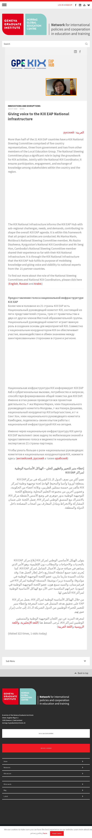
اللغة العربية (65, 626)
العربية (80, 132)
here (45, 833)
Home (5, 761)
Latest (6, 796)
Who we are (7, 774)
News (22, 109)
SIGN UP (69, 5)
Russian (23, 283)
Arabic (38, 283)
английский (24, 458)
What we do (7, 784)
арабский (61, 458)
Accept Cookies (57, 833)
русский (68, 132)
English (13, 283)
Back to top (81, 673)
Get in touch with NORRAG (46, 733)
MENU (4, 4)
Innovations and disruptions (24, 105)
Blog (5, 790)
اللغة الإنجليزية (29, 622)
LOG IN (60, 5)
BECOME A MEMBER (46, 748)
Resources (7, 767)
